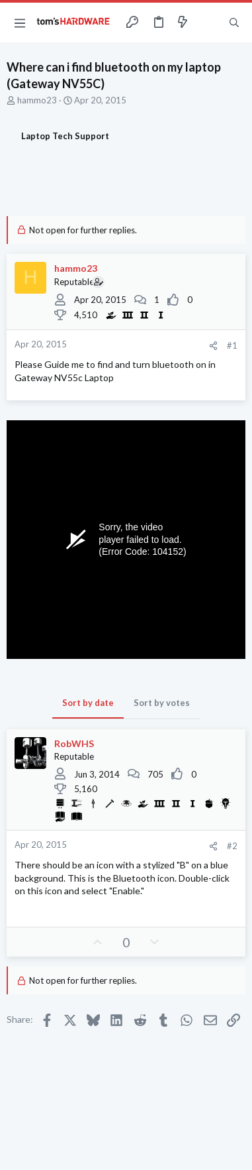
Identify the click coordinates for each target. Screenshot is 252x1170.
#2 (232, 846)
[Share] (213, 345)
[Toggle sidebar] (208, 22)
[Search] (234, 22)
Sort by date (88, 702)
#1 (232, 345)
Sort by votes (162, 702)
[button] (20, 22)
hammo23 (37, 100)
